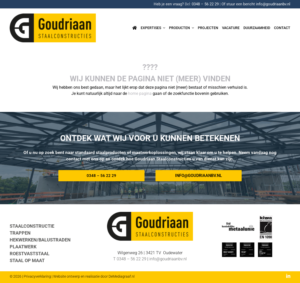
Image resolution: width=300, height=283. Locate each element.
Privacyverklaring (37, 276)
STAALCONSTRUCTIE (32, 226)
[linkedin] (288, 276)
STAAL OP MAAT (27, 260)
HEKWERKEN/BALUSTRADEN (40, 239)
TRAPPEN (20, 233)
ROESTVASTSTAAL (29, 253)
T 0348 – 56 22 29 (129, 258)
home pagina (140, 93)
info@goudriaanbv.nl (273, 4)
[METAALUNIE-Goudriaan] (238, 224)
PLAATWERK (23, 246)
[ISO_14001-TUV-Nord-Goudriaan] (229, 244)
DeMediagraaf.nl (122, 276)
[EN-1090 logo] (265, 217)
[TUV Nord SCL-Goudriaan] (265, 244)
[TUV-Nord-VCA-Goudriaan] (247, 244)
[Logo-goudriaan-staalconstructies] (53, 15)
